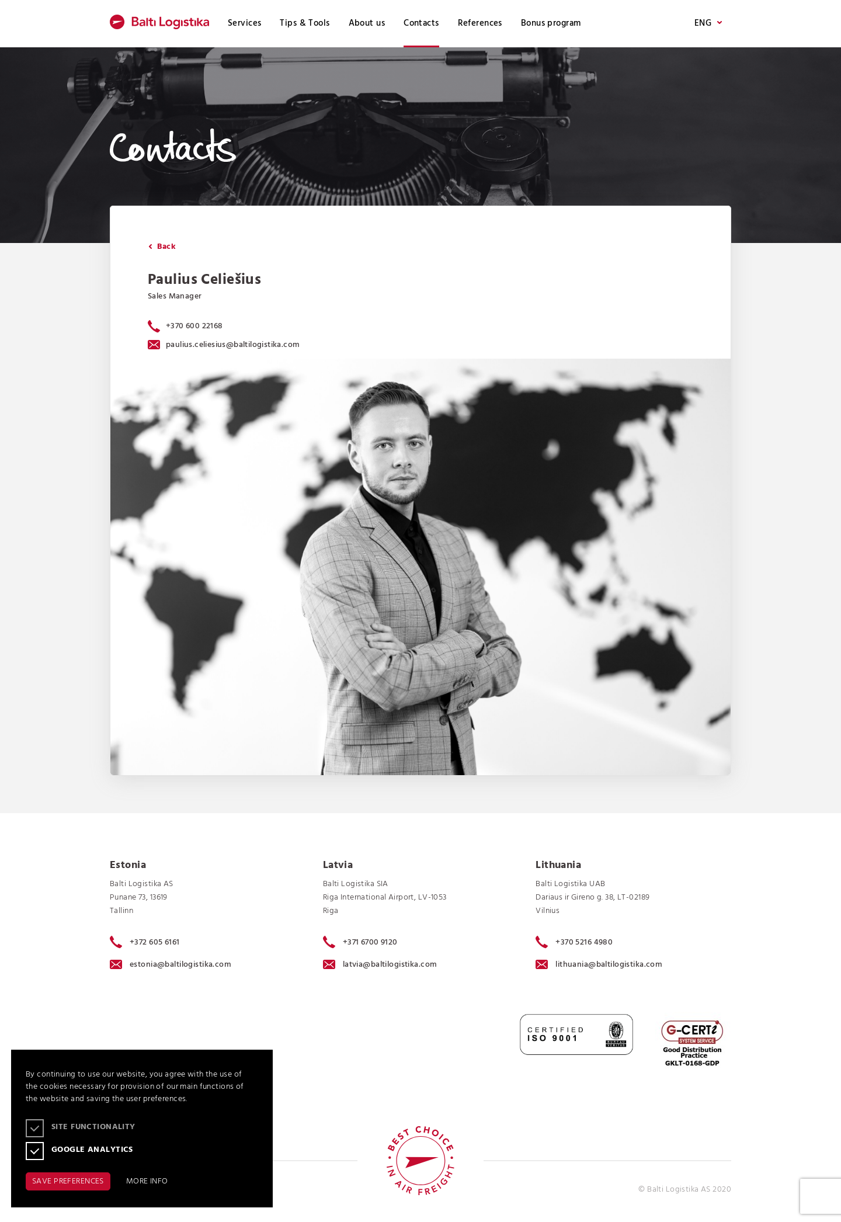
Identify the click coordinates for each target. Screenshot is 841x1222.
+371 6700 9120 (360, 942)
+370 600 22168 (194, 326)
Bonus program (551, 23)
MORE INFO (147, 1181)
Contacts (421, 23)
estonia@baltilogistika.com (170, 965)
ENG (708, 24)
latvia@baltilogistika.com (380, 965)
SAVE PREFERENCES (68, 1181)
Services (244, 23)
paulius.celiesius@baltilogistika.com (224, 345)
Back (162, 247)
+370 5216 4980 (574, 942)
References (480, 23)
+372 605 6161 (145, 942)
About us (367, 23)
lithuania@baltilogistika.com (599, 965)
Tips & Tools (304, 23)
